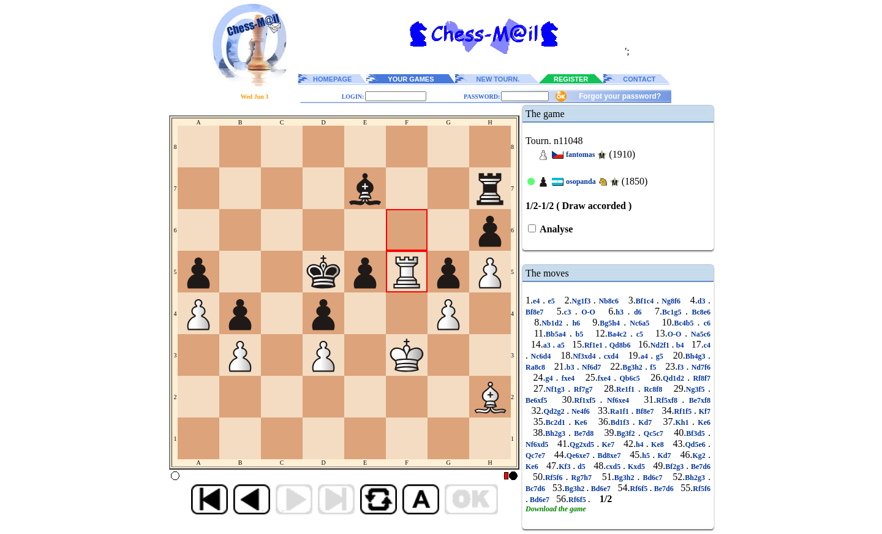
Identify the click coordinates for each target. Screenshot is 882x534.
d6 (638, 312)
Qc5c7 (653, 433)
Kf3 (566, 466)
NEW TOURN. (498, 79)
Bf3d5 (697, 433)
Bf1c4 (646, 301)
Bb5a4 (558, 334)
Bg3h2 (633, 367)
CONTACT (639, 79)
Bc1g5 (673, 312)
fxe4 (568, 378)
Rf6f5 (640, 488)
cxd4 (611, 356)
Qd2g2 (555, 411)
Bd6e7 (600, 488)
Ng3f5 (697, 389)
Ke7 (608, 444)
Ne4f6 (580, 411)
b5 (579, 334)
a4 (646, 356)
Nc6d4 (541, 356)
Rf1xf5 (587, 400)
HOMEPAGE (332, 79)
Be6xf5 (539, 400)
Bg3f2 (627, 433)
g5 (659, 356)
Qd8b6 (620, 345)
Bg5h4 (612, 323)
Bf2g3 (675, 466)
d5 (581, 466)
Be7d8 (584, 433)
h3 (621, 312)
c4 (707, 345)
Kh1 (684, 422)
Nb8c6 (609, 301)
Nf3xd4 (585, 356)
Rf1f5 (684, 411)
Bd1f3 (622, 422)
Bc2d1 (557, 422)
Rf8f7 (700, 378)
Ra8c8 (537, 367)
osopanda (581, 181)
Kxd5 (636, 466)
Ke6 (580, 422)
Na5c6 (698, 334)
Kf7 (703, 411)
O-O (589, 312)
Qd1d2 (675, 378)
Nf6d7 (591, 367)
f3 (681, 367)
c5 (640, 334)
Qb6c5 (629, 378)
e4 (538, 301)
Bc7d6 (536, 488)
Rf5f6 (555, 477)
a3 (547, 345)
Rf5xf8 (669, 400)
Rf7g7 (583, 389)
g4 (550, 378)
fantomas (580, 154)
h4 (641, 444)
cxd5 (614, 466)
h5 (647, 455)
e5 (551, 301)
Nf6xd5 (538, 444)
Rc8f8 (653, 389)
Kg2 (700, 455)
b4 (680, 345)
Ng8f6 (671, 301)
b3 (572, 367)
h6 (576, 323)
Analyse (555, 229)
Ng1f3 (583, 301)
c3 (569, 312)
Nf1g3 (557, 389)
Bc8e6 (699, 312)
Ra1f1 (620, 411)
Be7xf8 (697, 400)
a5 (561, 345)
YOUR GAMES (411, 79)
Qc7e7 (537, 455)
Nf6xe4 (618, 400)
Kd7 (645, 422)
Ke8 (657, 444)
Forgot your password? (620, 96)
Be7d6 (699, 466)
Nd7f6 (699, 367)
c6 (705, 323)
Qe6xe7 (579, 455)
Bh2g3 (556, 433)
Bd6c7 (652, 477)
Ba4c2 (619, 334)
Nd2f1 (661, 345)
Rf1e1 (594, 345)
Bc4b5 (686, 323)
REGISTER (571, 79)
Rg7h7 (581, 477)
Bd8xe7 (609, 455)
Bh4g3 (696, 356)
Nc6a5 (639, 323)
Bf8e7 (537, 312)
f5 (653, 367)
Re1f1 (627, 389)
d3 (703, 301)
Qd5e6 (696, 444)
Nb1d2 (553, 323)
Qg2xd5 (583, 444)
